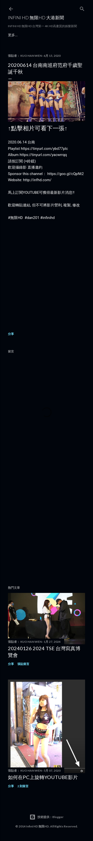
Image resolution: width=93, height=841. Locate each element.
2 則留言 (23, 786)
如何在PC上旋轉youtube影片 (43, 777)
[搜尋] (82, 8)
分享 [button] (11, 334)
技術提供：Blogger (46, 817)
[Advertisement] (46, 527)
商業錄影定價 (27, 35)
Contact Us (52, 35)
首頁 (11, 35)
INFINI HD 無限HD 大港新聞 (36, 17)
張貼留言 (23, 664)
